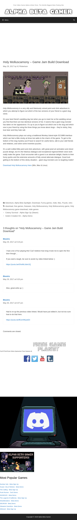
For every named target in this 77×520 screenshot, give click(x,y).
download (9, 206)
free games (18, 206)
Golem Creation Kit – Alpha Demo (18, 216)
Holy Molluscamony (40, 206)
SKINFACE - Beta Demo (8, 495)
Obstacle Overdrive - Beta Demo (11, 506)
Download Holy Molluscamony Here (17, 165)
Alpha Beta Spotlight (23, 203)
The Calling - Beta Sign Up (9, 490)
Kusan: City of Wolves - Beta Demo (12, 487)
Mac (59, 203)
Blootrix (6, 239)
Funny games (46, 203)
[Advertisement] (38, 40)
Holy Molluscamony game (59, 206)
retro (70, 203)
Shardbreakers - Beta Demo (9, 501)
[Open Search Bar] (74, 20)
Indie (55, 203)
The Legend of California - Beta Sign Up (13, 498)
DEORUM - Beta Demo (8, 503)
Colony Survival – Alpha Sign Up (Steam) (21, 213)
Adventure (9, 203)
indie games (33, 209)
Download (36, 203)
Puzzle (65, 203)
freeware (27, 206)
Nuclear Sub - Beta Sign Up (9, 484)
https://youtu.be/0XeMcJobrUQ (18, 264)
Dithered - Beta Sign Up (8, 509)
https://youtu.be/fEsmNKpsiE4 (18, 320)
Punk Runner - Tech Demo (9, 492)
